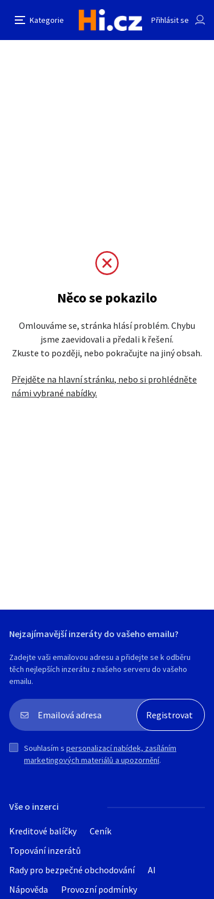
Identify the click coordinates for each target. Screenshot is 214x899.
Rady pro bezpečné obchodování (72, 870)
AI (152, 870)
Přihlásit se (170, 20)
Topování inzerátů (45, 850)
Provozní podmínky (99, 889)
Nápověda (28, 889)
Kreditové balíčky (42, 831)
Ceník (100, 831)
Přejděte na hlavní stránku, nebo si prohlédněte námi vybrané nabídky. (104, 386)
